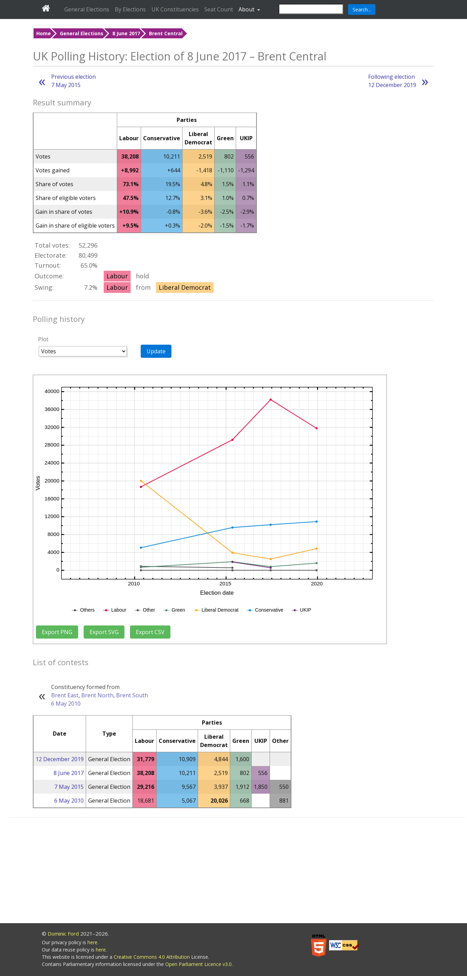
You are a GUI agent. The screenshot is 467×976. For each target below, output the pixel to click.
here (92, 942)
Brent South (132, 695)
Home (43, 33)
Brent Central (166, 33)
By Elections (130, 9)
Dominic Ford (63, 933)
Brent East (64, 695)
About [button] (247, 9)
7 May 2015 (69, 787)
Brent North (97, 695)
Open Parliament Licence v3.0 (198, 964)
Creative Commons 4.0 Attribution (152, 957)
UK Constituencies (175, 9)
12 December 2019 (60, 759)
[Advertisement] (237, 871)
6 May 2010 (66, 703)
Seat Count (218, 9)
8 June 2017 (126, 33)
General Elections (86, 9)
